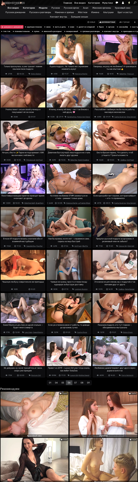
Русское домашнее (15, 12)
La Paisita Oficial (84, 203)
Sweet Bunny (38, 332)
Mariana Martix (81, 74)
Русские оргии (71, 8)
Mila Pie (85, 246)
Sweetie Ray (31, 246)
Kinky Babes (36, 74)
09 (88, 382)
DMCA (4, 469)
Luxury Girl (74, 375)
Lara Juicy (28, 332)
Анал (85, 8)
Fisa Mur (39, 246)
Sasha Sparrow (120, 117)
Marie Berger (129, 289)
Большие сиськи (79, 17)
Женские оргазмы (101, 8)
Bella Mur (123, 74)
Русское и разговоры (40, 12)
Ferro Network (127, 375)
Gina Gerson (131, 117)
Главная (67, 2)
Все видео (80, 2)
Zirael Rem (39, 203)
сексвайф (122, 27)
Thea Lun (130, 74)
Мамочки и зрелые (64, 12)
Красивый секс (122, 8)
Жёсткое (82, 12)
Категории (94, 2)
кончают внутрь (110, 31)
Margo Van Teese (83, 117)
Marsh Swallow (83, 160)
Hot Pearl (39, 160)
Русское (55, 8)
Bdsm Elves (128, 332)
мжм (71, 27)
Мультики (107, 2)
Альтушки (108, 12)
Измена (95, 12)
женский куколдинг (51, 31)
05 (62, 382)
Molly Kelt (130, 246)
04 (56, 382)
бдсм (100, 27)
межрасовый (71, 31)
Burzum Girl (36, 375)
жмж (47, 27)
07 (75, 382)
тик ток (5, 31)
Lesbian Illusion (81, 289)
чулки (35, 31)
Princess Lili (30, 160)
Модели (43, 8)
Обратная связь (28, 469)
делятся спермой (85, 27)
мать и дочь (59, 27)
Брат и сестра (125, 12)
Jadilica (123, 160)
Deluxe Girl (123, 246)
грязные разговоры (90, 31)
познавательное (21, 31)
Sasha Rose (82, 332)
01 (50, 382)
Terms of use (14, 469)
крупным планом (33, 27)
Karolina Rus (71, 117)
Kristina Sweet (84, 375)
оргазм (110, 27)
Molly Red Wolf (29, 203)
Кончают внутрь (58, 17)
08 (82, 382)
